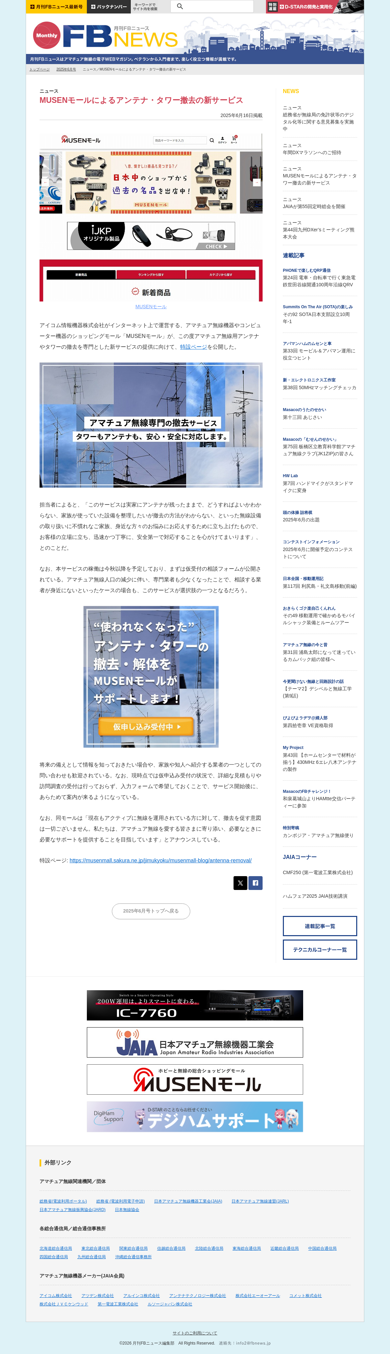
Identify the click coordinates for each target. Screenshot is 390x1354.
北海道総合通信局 (56, 1248)
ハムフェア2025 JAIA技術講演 (315, 896)
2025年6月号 (66, 69)
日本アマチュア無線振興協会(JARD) (72, 1209)
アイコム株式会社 (56, 1295)
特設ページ (193, 347)
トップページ (39, 69)
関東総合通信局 (133, 1248)
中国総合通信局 (322, 1248)
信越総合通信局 (171, 1248)
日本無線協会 (127, 1209)
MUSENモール (151, 306)
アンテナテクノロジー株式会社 (197, 1295)
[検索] (211, 6)
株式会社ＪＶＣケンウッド (64, 1304)
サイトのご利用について (195, 1333)
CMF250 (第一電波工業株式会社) (318, 872)
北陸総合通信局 (209, 1248)
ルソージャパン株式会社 (170, 1304)
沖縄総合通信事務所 (133, 1257)
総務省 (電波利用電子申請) (120, 1201)
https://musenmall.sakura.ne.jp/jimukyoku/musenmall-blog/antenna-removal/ (161, 860)
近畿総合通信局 (284, 1248)
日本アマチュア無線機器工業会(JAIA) (188, 1201)
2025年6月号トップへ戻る (151, 911)
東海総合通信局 (247, 1248)
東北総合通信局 (95, 1248)
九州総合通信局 (91, 1257)
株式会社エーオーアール (258, 1295)
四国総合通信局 (54, 1257)
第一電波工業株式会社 (118, 1304)
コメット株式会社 (305, 1295)
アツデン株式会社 (97, 1295)
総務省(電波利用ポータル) (63, 1201)
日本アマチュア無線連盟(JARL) (260, 1201)
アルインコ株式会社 (141, 1295)
